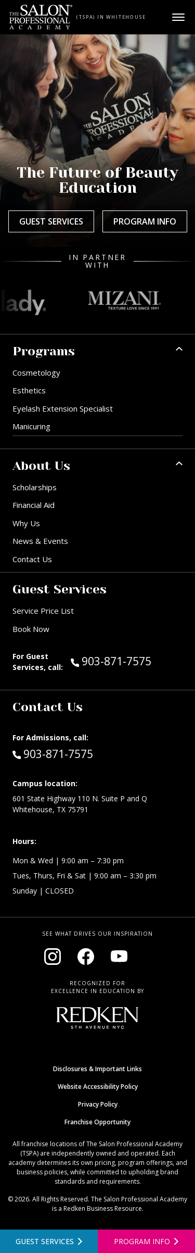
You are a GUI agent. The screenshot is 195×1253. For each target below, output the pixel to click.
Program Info (144, 221)
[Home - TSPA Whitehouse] (40, 17)
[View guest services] (49, 1241)
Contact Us (32, 559)
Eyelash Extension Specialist (62, 408)
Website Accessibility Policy (98, 1086)
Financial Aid (33, 505)
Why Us (26, 523)
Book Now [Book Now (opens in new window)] (30, 629)
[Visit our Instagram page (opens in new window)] (52, 956)
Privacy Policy (98, 1104)
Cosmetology (36, 372)
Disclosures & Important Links (97, 1068)
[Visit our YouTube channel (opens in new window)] (119, 956)
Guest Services (51, 221)
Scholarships (34, 487)
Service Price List (43, 610)
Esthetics (29, 390)
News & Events (40, 541)
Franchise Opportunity (97, 1122)
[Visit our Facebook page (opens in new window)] (85, 956)
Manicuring (31, 426)
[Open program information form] (147, 1241)
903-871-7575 (127, 660)
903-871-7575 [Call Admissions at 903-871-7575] (52, 753)
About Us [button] (41, 465)
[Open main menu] (178, 17)
